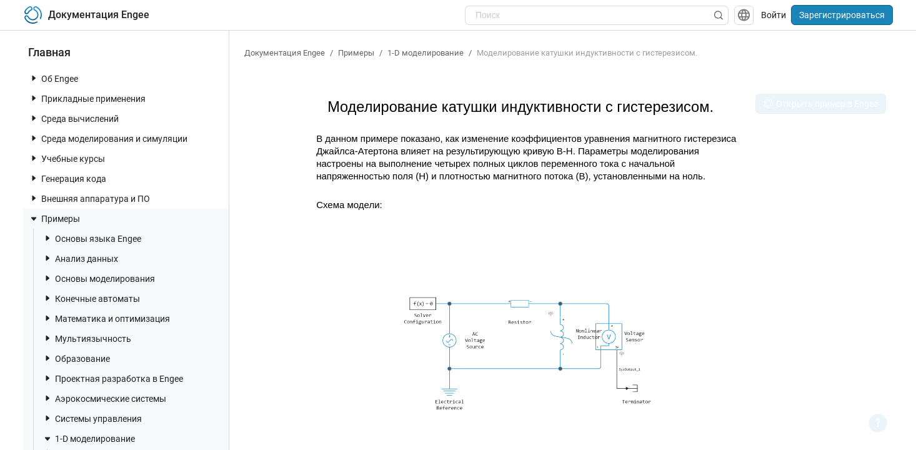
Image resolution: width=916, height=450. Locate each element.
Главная (49, 52)
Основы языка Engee (91, 238)
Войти (773, 15)
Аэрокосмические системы (104, 398)
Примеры (54, 219)
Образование (76, 358)
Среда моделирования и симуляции (108, 138)
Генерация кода (67, 178)
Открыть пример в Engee (821, 104)
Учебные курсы (67, 158)
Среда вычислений (74, 118)
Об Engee (53, 78)
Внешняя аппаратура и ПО (89, 198)
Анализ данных (80, 258)
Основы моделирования (98, 278)
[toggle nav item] (34, 78)
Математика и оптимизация (106, 318)
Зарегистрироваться (842, 15)
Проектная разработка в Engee (112, 378)
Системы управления (92, 418)
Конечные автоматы (91, 298)
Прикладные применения (87, 98)
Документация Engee (284, 53)
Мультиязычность (86, 338)
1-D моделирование (88, 439)
